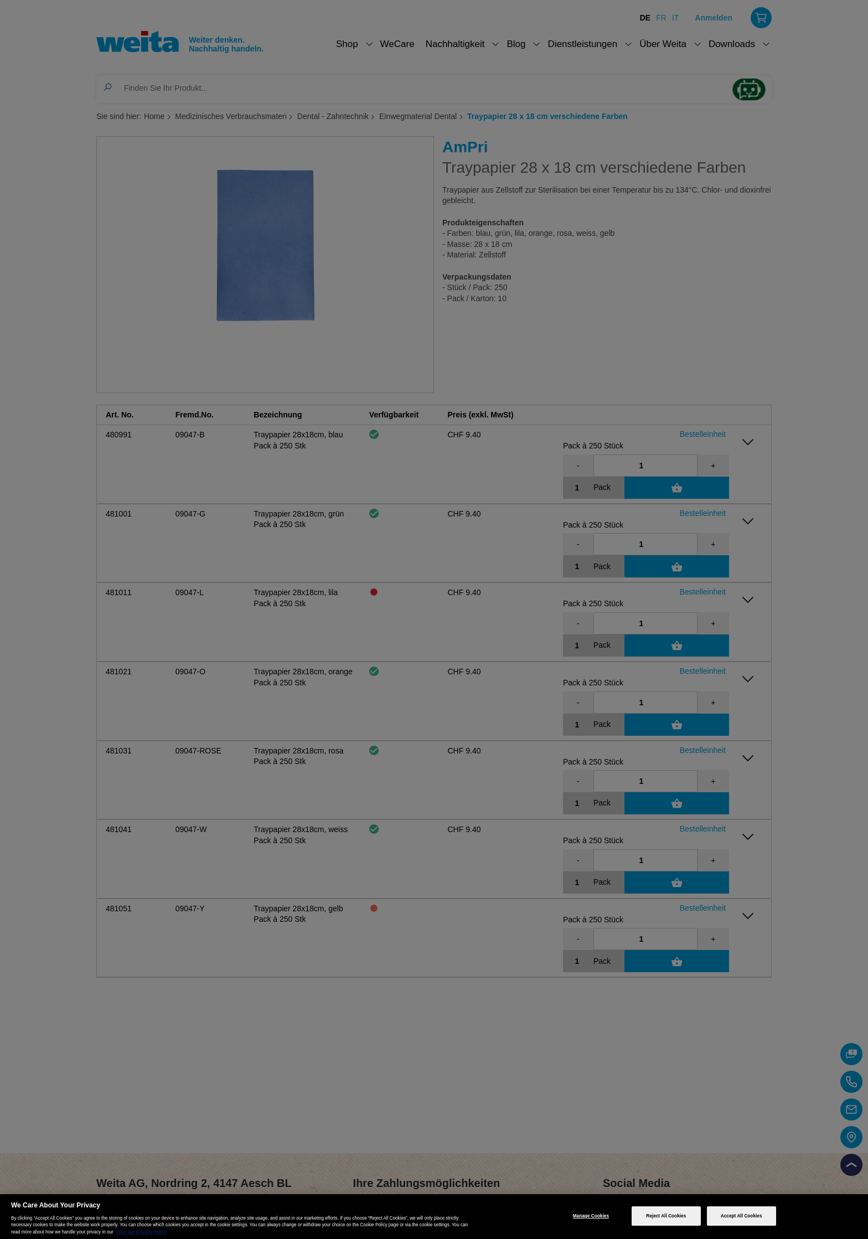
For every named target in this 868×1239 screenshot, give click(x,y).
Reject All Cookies (666, 1216)
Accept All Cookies (741, 1216)
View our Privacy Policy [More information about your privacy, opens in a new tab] (141, 1232)
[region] (434, 1216)
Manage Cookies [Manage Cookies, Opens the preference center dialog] (591, 1216)
